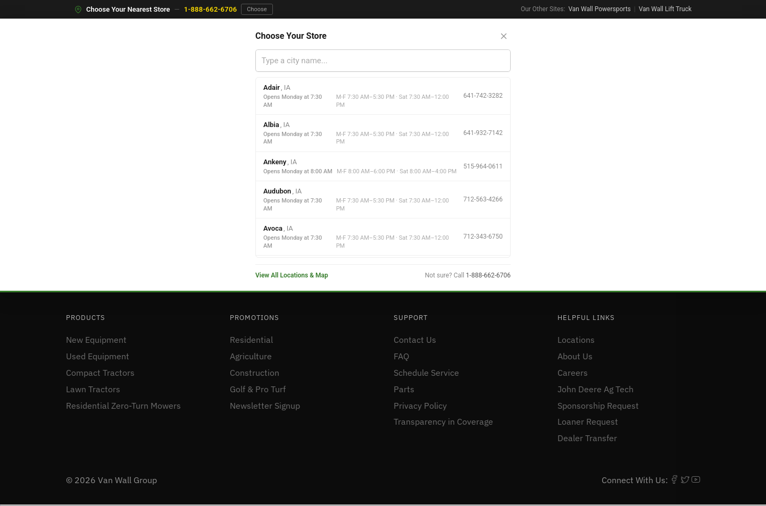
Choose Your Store (291, 36)
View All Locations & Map (291, 275)
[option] (383, 96)
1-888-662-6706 (210, 9)
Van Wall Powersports (599, 9)
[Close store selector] (504, 36)
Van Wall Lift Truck (665, 9)
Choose (257, 9)
